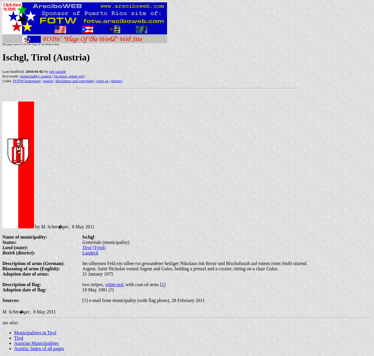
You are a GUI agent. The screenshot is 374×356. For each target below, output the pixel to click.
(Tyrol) (99, 247)
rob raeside (57, 71)
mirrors (116, 81)
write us (102, 81)
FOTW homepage (26, 81)
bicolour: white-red (69, 76)
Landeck (90, 252)
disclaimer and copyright (74, 81)
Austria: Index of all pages (39, 348)
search (48, 81)
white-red (114, 284)
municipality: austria (35, 76)
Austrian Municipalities (36, 343)
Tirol (86, 247)
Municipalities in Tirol (35, 332)
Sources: (10, 300)
